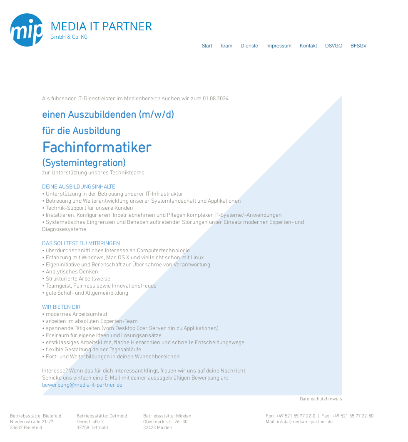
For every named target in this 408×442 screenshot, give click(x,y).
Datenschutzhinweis (321, 399)
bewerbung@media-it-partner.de (82, 385)
